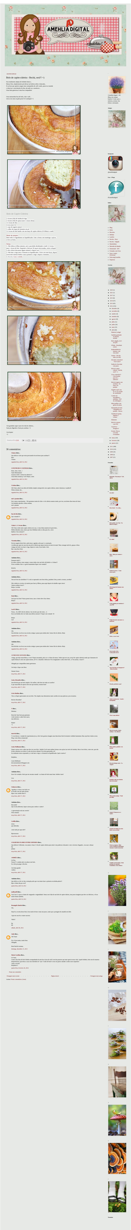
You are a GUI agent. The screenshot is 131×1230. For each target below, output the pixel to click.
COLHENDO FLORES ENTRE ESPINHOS (24, 842)
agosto (114, 319)
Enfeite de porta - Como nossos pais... (115, 571)
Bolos (111, 230)
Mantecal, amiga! (116, 332)
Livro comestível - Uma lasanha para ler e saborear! (116, 377)
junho (113, 324)
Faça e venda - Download (114, 254)
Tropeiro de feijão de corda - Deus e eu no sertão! (116, 829)
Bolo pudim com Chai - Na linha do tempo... (116, 523)
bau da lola (14, 514)
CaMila (13, 821)
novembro (115, 311)
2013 (111, 303)
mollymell (14, 892)
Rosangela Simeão (16, 905)
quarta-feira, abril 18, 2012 (18, 886)
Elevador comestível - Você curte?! (117, 360)
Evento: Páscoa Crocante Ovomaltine (115, 432)
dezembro (114, 308)
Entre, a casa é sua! (114, 636)
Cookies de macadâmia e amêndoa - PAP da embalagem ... (116, 398)
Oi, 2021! (112, 493)
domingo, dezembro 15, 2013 (19, 949)
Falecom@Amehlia (115, 257)
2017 (111, 295)
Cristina (13, 485)
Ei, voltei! (112, 539)
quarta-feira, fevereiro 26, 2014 (20, 968)
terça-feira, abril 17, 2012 (18, 674)
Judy (12, 934)
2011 (111, 446)
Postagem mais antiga (96, 976)
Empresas (112, 260)
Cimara (13, 453)
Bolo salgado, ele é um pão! (116, 341)
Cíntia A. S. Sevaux (17, 525)
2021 (111, 292)
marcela (13, 733)
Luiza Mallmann (16, 747)
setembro (114, 316)
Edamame (114, 420)
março (113, 438)
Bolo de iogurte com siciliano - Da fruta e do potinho (117, 384)
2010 (111, 449)
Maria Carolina (15, 955)
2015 (111, 298)
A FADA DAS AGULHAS (18, 655)
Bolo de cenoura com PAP (115, 423)
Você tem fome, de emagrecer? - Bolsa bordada (117, 668)
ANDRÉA (14, 857)
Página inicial (55, 976)
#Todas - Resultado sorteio (116, 346)
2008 (111, 454)
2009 (111, 452)
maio (113, 327)
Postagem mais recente (13, 976)
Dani (12, 596)
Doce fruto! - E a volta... (115, 508)
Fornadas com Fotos (115, 251)
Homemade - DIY (115, 249)
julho (113, 322)
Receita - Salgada (114, 242)
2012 (111, 306)
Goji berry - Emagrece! (115, 427)
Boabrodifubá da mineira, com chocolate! (115, 351)
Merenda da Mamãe (115, 246)
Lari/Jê (13, 609)
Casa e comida (17, 257)
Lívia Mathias (15, 693)
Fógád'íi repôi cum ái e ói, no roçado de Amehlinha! (117, 391)
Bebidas (112, 235)
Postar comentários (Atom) (18, 979)
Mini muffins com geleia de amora (116, 404)
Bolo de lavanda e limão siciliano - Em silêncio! (115, 731)
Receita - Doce (114, 239)
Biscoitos (112, 232)
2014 (111, 301)
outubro (114, 314)
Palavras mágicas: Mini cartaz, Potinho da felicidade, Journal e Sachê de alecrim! (117, 846)
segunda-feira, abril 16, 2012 (19, 462)
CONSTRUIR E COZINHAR (20, 468)
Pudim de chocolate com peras (116, 365)
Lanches (112, 237)
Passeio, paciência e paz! (115, 684)
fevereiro (114, 440)
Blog (111, 227)
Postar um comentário (15, 972)
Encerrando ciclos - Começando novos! (114, 652)
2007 (111, 457)
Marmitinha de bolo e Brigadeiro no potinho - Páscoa (116, 409)
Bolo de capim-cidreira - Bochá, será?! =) (116, 370)
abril (113, 330)
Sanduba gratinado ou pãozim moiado (116, 336)
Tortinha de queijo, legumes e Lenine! (116, 415)
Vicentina (14, 540)
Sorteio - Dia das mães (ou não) (116, 356)
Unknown (14, 787)
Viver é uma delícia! (114, 715)
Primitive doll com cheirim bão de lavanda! (116, 780)
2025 (111, 290)
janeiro (114, 443)
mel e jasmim (15, 498)
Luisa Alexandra (16, 680)
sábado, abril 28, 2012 (17, 928)
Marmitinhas (113, 244)
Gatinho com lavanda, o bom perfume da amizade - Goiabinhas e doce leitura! (117, 864)
